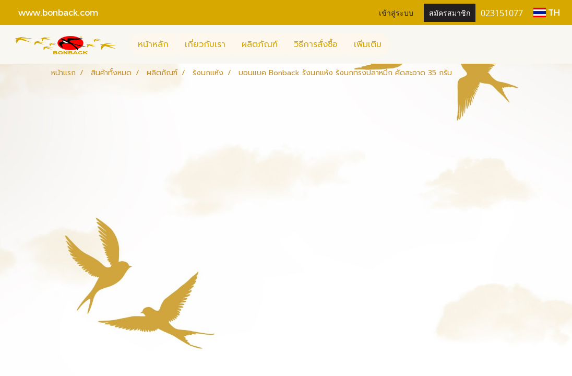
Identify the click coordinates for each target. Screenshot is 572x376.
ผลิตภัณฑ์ (260, 44)
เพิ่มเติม (368, 44)
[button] (399, 44)
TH (546, 12)
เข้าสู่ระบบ (396, 12)
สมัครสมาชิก (449, 12)
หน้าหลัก (153, 44)
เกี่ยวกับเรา (205, 44)
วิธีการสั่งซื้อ (316, 44)
